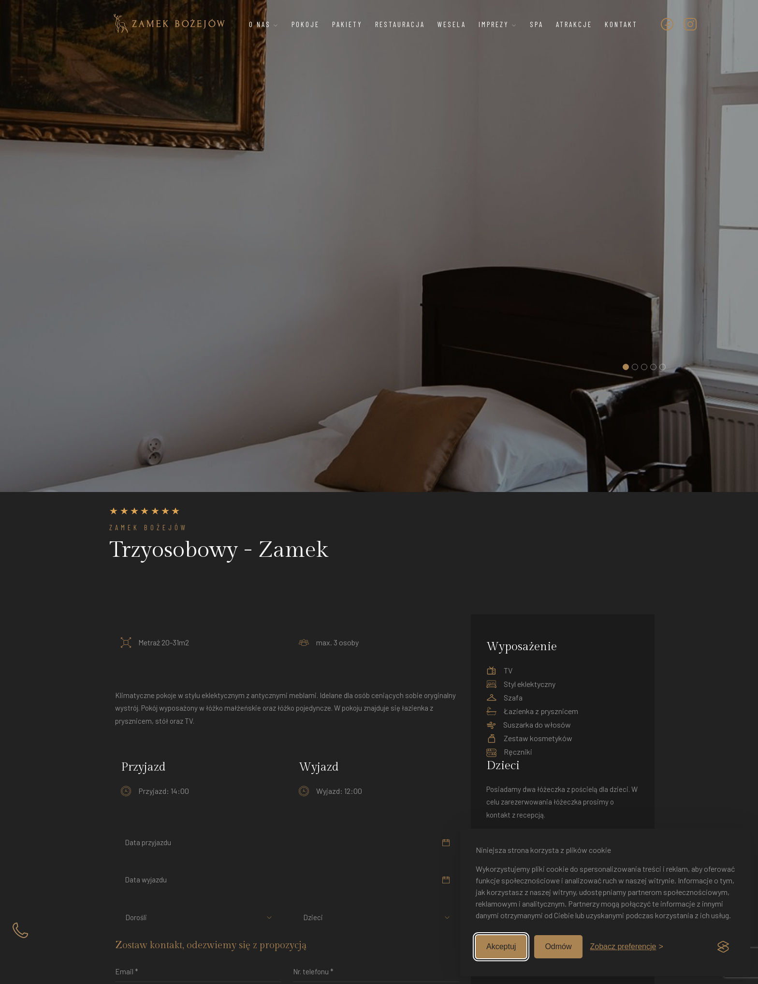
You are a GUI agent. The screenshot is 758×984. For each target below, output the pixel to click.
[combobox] (143, 917)
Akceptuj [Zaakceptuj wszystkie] (501, 946)
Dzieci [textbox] (313, 917)
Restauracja (400, 24)
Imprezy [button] (498, 24)
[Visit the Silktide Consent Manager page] (723, 946)
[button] (625, 367)
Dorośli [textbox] (136, 917)
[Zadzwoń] (20, 929)
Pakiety (347, 24)
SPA (536, 24)
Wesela (451, 24)
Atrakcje (574, 24)
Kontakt (621, 24)
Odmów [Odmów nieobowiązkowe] (558, 946)
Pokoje (306, 24)
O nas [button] (264, 24)
